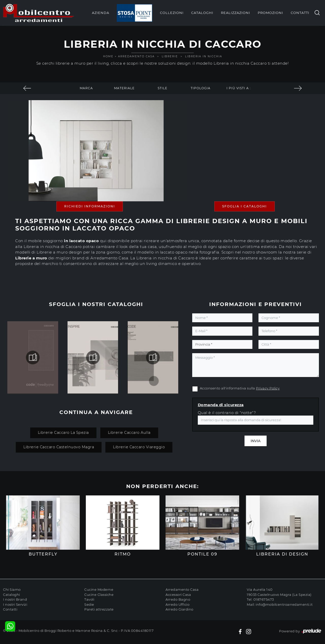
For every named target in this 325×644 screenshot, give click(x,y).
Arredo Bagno (178, 599)
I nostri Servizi (15, 604)
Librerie (170, 56)
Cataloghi (202, 13)
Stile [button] (162, 88)
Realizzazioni (235, 13)
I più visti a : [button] (238, 88)
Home (108, 56)
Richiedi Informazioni (89, 206)
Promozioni (270, 13)
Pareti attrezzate (99, 609)
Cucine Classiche (98, 595)
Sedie (89, 604)
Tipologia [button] (200, 88)
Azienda (100, 13)
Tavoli (89, 599)
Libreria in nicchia (203, 56)
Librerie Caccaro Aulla (129, 432)
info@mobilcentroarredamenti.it (284, 604)
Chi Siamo (12, 589)
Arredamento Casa (136, 56)
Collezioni (172, 13)
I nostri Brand (15, 599)
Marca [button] (86, 88)
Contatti (300, 13)
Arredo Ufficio (177, 604)
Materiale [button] (124, 88)
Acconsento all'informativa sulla (240, 388)
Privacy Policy (268, 388)
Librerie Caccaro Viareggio (139, 447)
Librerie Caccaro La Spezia (63, 432)
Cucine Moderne (98, 589)
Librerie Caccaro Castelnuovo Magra (58, 447)
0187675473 (263, 599)
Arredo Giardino (179, 609)
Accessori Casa (178, 595)
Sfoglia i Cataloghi (244, 206)
